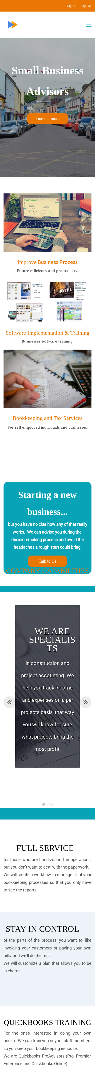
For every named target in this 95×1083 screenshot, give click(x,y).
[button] (9, 702)
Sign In (71, 6)
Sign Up (86, 6)
